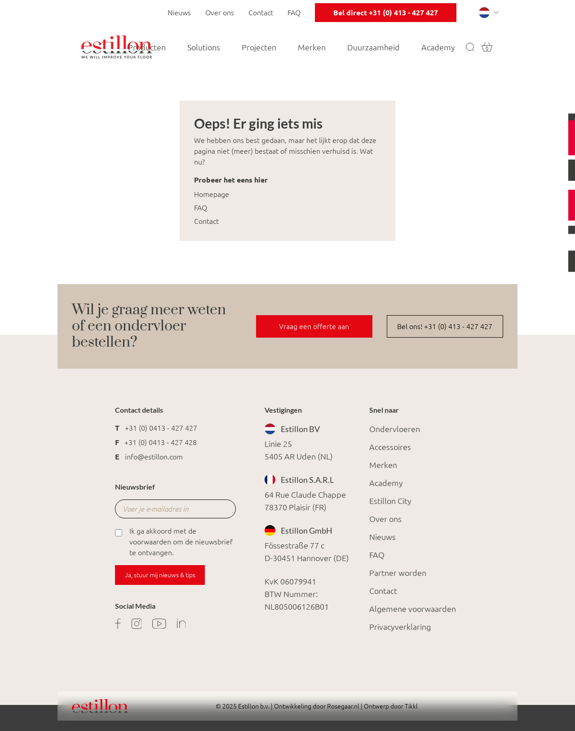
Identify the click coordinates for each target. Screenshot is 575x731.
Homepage (211, 194)
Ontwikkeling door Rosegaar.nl (317, 706)
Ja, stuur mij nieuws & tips (160, 575)
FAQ (294, 13)
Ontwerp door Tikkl (390, 706)
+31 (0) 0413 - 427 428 (160, 442)
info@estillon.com (154, 457)
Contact (260, 13)
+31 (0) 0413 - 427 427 (161, 428)
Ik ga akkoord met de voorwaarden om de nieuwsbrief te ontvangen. (174, 541)
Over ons (219, 13)
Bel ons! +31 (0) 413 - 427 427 (444, 326)
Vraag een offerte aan (314, 326)
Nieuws (179, 13)
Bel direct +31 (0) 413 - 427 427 (385, 13)
